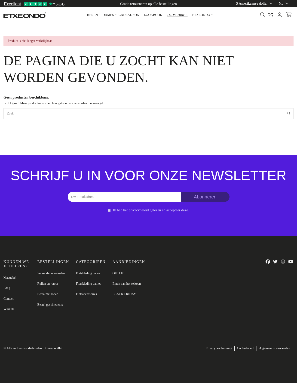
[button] (92, 15)
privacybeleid (139, 210)
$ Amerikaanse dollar (254, 3)
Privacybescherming (219, 348)
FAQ (6, 288)
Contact (8, 298)
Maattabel (286, 9)
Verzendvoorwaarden (51, 273)
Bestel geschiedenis (50, 304)
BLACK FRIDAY (124, 294)
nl (284, 3)
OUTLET (119, 273)
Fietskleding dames (88, 283)
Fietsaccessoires (86, 294)
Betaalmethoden (47, 294)
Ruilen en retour (47, 283)
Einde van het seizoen (127, 283)
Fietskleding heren (88, 273)
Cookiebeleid (245, 348)
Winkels (8, 309)
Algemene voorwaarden (274, 348)
